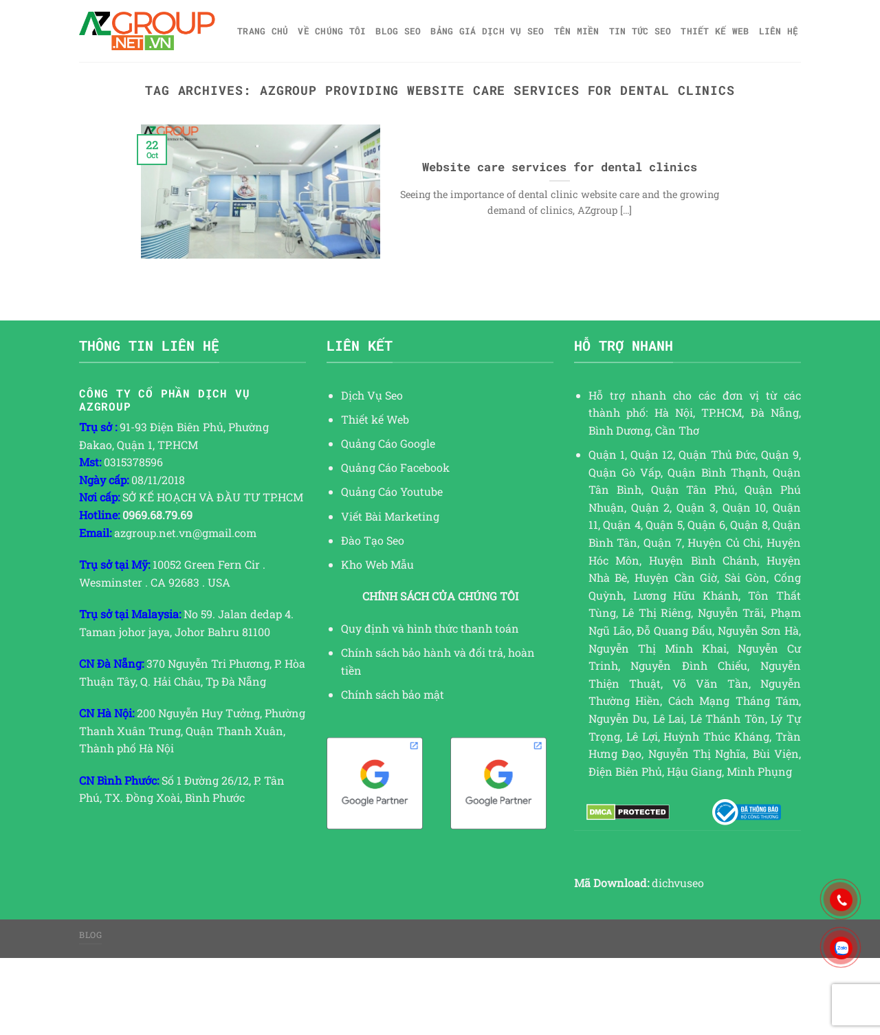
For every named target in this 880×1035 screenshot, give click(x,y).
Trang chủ (262, 30)
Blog (90, 934)
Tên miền (577, 30)
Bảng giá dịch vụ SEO (487, 30)
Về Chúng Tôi (332, 30)
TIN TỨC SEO (640, 30)
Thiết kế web (715, 30)
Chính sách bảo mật (392, 694)
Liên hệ (779, 30)
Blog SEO (398, 30)
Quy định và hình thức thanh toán (430, 628)
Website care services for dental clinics (559, 167)
